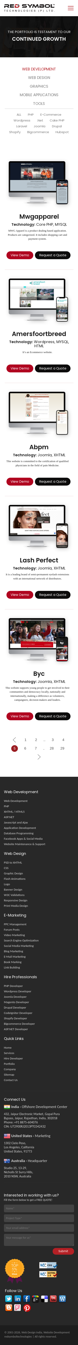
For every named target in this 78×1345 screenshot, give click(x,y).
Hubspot (62, 132)
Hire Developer (13, 1058)
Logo (7, 884)
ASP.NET (9, 817)
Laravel (21, 126)
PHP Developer (13, 986)
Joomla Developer (15, 997)
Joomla (39, 126)
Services (9, 1053)
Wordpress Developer (17, 991)
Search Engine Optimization (21, 940)
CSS (6, 868)
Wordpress (22, 120)
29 (62, 748)
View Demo (20, 255)
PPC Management (15, 924)
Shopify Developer (15, 1018)
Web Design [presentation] (39, 77)
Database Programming (18, 833)
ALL (19, 115)
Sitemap (9, 1074)
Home (8, 1047)
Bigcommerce (38, 132)
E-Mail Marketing (15, 956)
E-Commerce (50, 115)
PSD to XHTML (13, 862)
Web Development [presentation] (39, 69)
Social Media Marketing (19, 946)
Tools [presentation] (39, 103)
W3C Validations (14, 895)
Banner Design (13, 889)
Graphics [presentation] (39, 86)
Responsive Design (15, 900)
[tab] (39, 70)
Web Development (16, 801)
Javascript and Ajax (16, 822)
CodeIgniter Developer (18, 1013)
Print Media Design (16, 906)
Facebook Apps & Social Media (23, 839)
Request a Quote (52, 255)
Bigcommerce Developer (19, 1024)
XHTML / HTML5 (14, 812)
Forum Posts (12, 929)
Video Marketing (14, 935)
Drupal (57, 126)
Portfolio (9, 1064)
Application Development (20, 828)
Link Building (12, 967)
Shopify (15, 132)
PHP (31, 115)
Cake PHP (57, 120)
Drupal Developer (15, 1007)
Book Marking (13, 962)
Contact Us (11, 1080)
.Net (40, 120)
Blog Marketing (13, 951)
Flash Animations (15, 879)
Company (10, 1069)
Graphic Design (13, 873)
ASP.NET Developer (16, 1029)
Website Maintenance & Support (24, 844)
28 (52, 748)
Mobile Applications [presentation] (39, 94)
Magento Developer (16, 1002)
